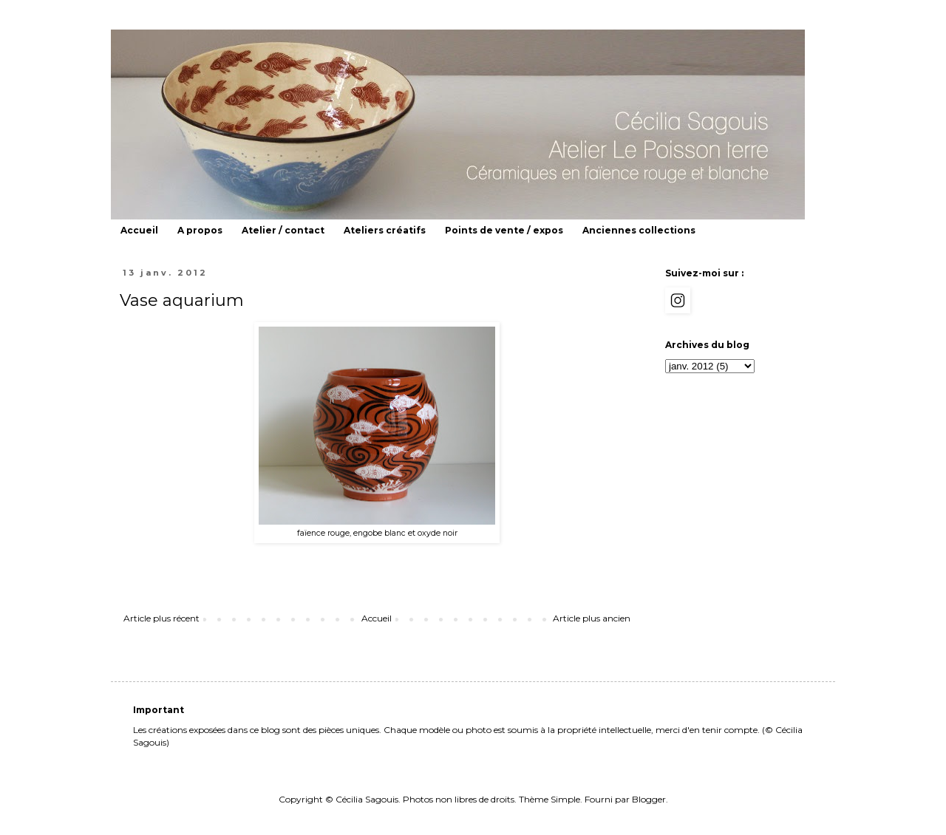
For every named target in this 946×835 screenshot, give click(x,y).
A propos (199, 230)
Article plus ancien (591, 618)
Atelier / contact (283, 230)
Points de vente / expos (504, 230)
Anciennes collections (638, 230)
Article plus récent (161, 618)
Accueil (139, 230)
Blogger (649, 799)
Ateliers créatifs (385, 230)
